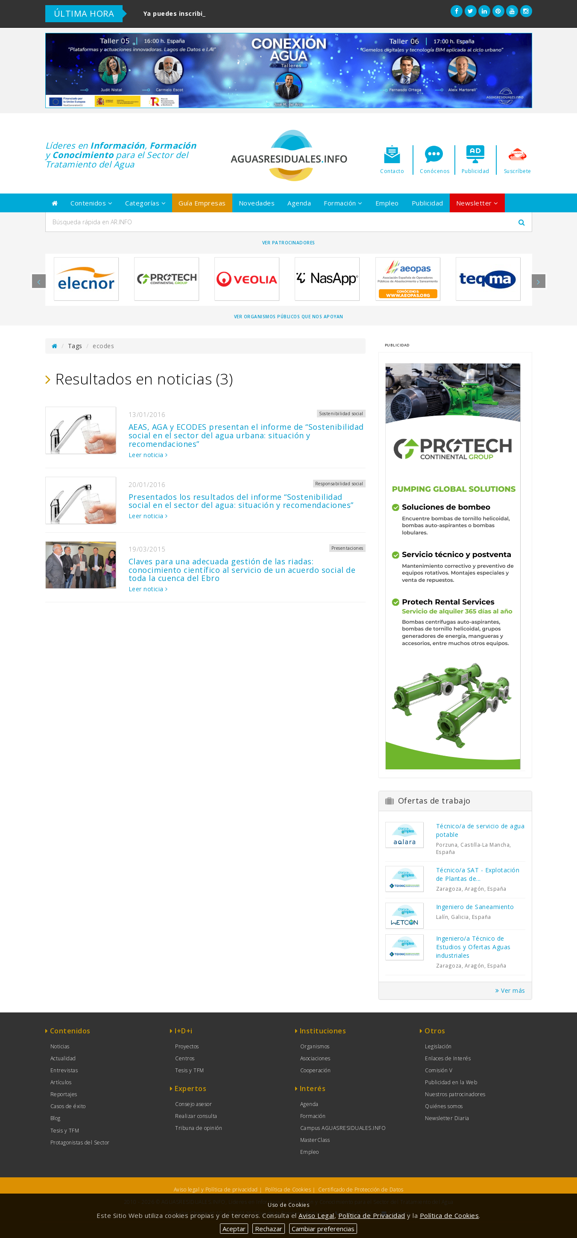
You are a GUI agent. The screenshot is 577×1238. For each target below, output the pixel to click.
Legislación (438, 1046)
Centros (185, 1058)
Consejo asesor (193, 1104)
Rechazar (268, 1228)
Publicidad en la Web (451, 1082)
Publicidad (427, 203)
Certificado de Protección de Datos (360, 1189)
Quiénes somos (444, 1106)
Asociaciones (315, 1058)
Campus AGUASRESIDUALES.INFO (343, 1128)
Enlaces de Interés (448, 1058)
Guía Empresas (202, 203)
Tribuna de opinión (198, 1128)
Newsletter (477, 203)
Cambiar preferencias (323, 1228)
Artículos (61, 1082)
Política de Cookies (288, 1189)
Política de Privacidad (371, 1215)
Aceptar (234, 1228)
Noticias (60, 1046)
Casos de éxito (68, 1106)
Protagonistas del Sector (80, 1142)
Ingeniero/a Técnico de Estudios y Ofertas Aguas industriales (473, 946)
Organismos (315, 1046)
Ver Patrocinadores (288, 243)
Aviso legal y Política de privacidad (216, 1189)
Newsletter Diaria (447, 1118)
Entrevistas (64, 1070)
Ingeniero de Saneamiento (475, 907)
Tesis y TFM (64, 1130)
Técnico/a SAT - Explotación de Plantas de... (478, 874)
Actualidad (63, 1058)
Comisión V (438, 1070)
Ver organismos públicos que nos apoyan (288, 317)
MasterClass (315, 1140)
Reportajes (63, 1094)
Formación (343, 203)
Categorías (145, 203)
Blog (55, 1118)
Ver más (510, 990)
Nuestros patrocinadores (455, 1094)
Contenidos (91, 203)
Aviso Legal (316, 1215)
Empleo (387, 203)
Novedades (257, 203)
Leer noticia (148, 455)
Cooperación (315, 1070)
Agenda (299, 203)
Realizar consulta (196, 1116)
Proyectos (187, 1046)
